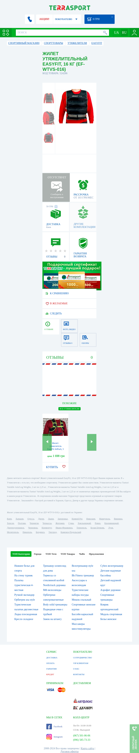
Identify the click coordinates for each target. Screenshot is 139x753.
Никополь (27, 532)
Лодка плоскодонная (25, 614)
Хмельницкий (84, 523)
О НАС (76, 669)
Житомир (59, 523)
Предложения (96, 553)
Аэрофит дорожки (110, 590)
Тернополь (81, 527)
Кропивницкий (111, 523)
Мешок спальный (81, 599)
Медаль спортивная (111, 614)
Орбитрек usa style (24, 599)
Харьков (19, 518)
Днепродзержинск (15, 527)
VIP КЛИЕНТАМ (80, 663)
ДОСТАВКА (51, 657)
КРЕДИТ (50, 674)
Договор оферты (69, 751)
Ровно (97, 523)
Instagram (54, 737)
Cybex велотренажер (111, 565)
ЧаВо (82, 553)
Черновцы (33, 527)
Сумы (71, 523)
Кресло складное (23, 619)
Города (37, 553)
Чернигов (34, 523)
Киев (9, 518)
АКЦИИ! (44, 19)
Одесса (30, 518)
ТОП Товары (68, 553)
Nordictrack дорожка (54, 585)
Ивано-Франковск (64, 527)
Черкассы (47, 523)
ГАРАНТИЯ (51, 669)
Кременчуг (47, 527)
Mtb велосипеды (52, 590)
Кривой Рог (77, 518)
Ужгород (53, 532)
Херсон (10, 523)
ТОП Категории (21, 553)
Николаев (90, 518)
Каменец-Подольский (71, 532)
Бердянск (40, 532)
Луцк (110, 527)
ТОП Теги (50, 553)
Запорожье (63, 518)
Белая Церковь (97, 527)
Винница (118, 518)
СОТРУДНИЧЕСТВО (82, 657)
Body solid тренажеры (55, 604)
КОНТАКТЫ (78, 674)
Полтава (22, 523)
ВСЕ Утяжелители (69, 409)
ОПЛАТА (50, 663)
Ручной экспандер (24, 594)
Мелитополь (13, 532)
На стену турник (23, 575)
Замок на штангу (52, 619)
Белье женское (108, 619)
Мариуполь (104, 518)
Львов (51, 518)
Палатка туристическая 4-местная (23, 585)
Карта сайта (87, 748)
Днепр (41, 518)
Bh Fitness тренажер (83, 575)
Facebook (54, 726)
